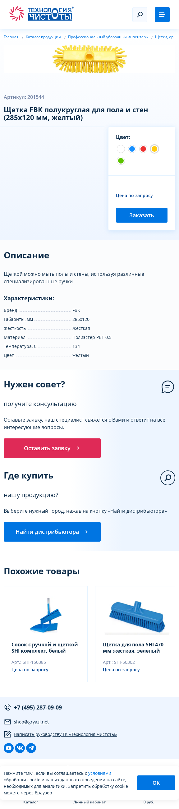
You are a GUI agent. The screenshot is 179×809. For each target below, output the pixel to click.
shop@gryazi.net (26, 722)
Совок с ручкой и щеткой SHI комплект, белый (44, 648)
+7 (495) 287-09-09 (33, 708)
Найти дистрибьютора (52, 532)
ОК (156, 782)
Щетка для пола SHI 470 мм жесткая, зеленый (133, 648)
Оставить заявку (52, 448)
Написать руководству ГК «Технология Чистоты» (60, 734)
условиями (99, 773)
